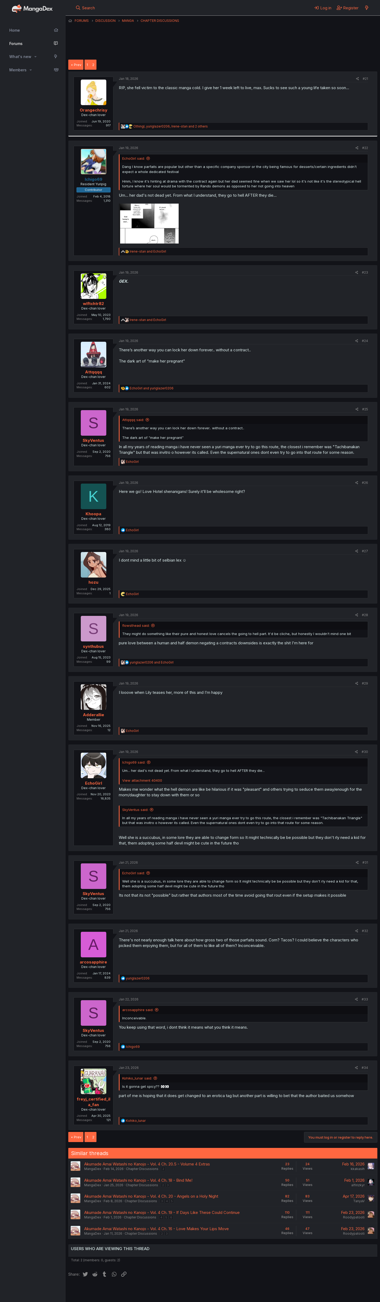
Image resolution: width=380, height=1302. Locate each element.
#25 (365, 409)
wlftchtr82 (93, 303)
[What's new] (366, 7)
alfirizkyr (358, 1185)
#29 (365, 683)
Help (220, 1291)
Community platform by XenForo (333, 1290)
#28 (365, 615)
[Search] (85, 7)
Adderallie (93, 714)
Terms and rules (167, 1291)
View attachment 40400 (142, 780)
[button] (35, 56)
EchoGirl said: (133, 158)
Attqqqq (93, 371)
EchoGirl (93, 783)
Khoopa (93, 513)
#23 (365, 272)
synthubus (93, 646)
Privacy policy (198, 1291)
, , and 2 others (170, 126)
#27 (365, 551)
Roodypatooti (354, 1217)
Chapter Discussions (142, 1169)
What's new (20, 56)
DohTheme (327, 1294)
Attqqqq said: (133, 420)
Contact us (138, 1291)
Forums (16, 43)
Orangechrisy (93, 110)
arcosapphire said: (137, 1010)
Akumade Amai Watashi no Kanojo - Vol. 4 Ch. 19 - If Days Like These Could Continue (162, 1212)
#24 (365, 341)
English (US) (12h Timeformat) (95, 1291)
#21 (365, 79)
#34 (365, 1068)
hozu (93, 582)
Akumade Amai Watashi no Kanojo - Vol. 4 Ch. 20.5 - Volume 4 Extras (147, 1164)
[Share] (357, 79)
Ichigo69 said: (133, 762)
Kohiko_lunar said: (137, 1078)
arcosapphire (93, 962)
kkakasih (358, 1169)
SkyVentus (93, 440)
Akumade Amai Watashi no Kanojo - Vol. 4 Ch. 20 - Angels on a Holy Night (151, 1196)
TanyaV (359, 1201)
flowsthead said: (136, 625)
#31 (365, 862)
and (148, 251)
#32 (365, 931)
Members (18, 70)
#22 (365, 148)
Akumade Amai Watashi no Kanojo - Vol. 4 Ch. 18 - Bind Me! (138, 1180)
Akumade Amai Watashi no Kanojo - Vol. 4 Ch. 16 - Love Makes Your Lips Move (156, 1228)
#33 (365, 999)
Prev (77, 65)
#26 (365, 483)
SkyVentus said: (135, 809)
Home (14, 30)
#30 (365, 752)
